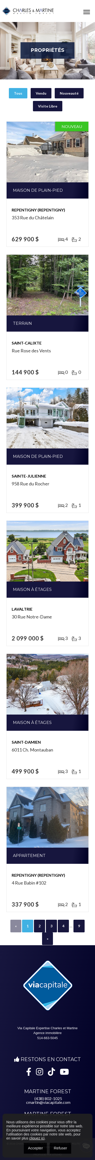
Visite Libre (47, 106)
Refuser (60, 1148)
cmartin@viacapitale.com (48, 1102)
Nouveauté (69, 93)
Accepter (35, 1148)
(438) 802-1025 (48, 1098)
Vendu (41, 93)
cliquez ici (37, 1138)
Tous (18, 93)
